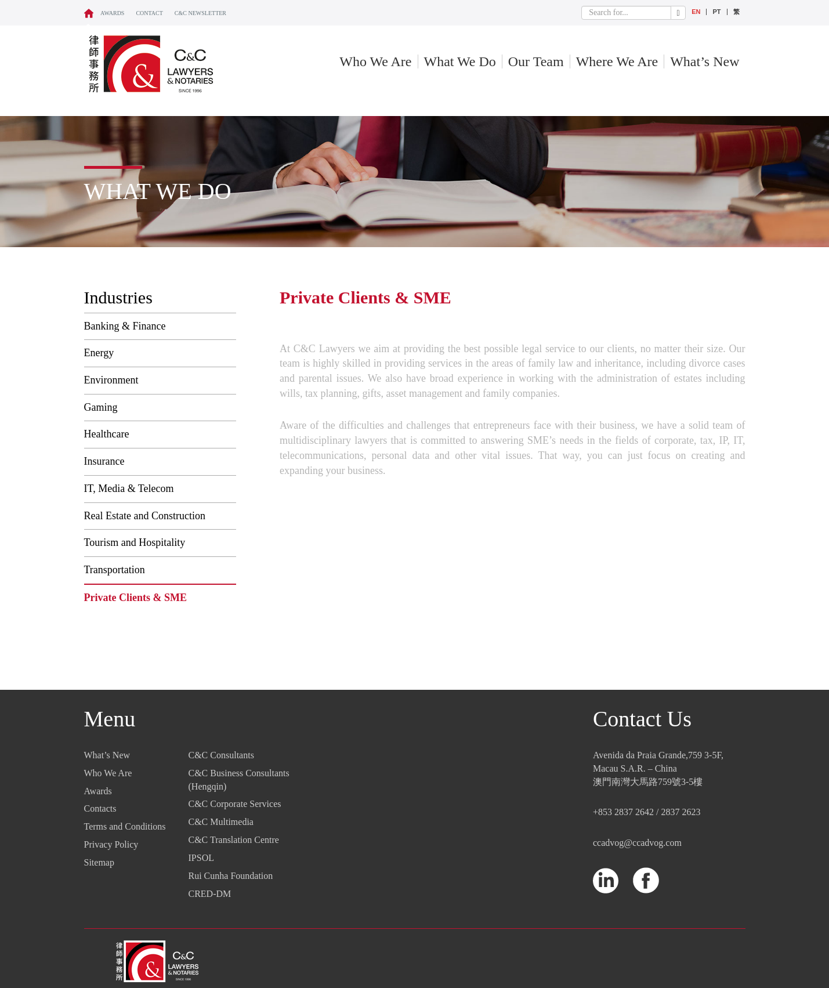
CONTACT (149, 13)
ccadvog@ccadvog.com (637, 843)
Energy (99, 353)
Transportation (114, 570)
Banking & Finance (125, 326)
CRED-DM (210, 894)
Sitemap (99, 862)
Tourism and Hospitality (135, 542)
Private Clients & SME (135, 597)
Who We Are (375, 61)
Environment (111, 380)
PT (716, 12)
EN (696, 12)
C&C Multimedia (221, 822)
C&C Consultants (221, 755)
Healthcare (106, 434)
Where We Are (617, 61)
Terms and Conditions (125, 826)
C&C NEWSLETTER (200, 13)
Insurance (104, 461)
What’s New (704, 61)
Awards (112, 13)
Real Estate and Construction (144, 516)
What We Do (460, 61)
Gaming (101, 407)
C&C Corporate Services (235, 804)
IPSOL (201, 858)
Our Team (536, 61)
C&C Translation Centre (234, 840)
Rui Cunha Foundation (231, 876)
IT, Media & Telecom (129, 488)
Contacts (100, 808)
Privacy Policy (111, 844)
